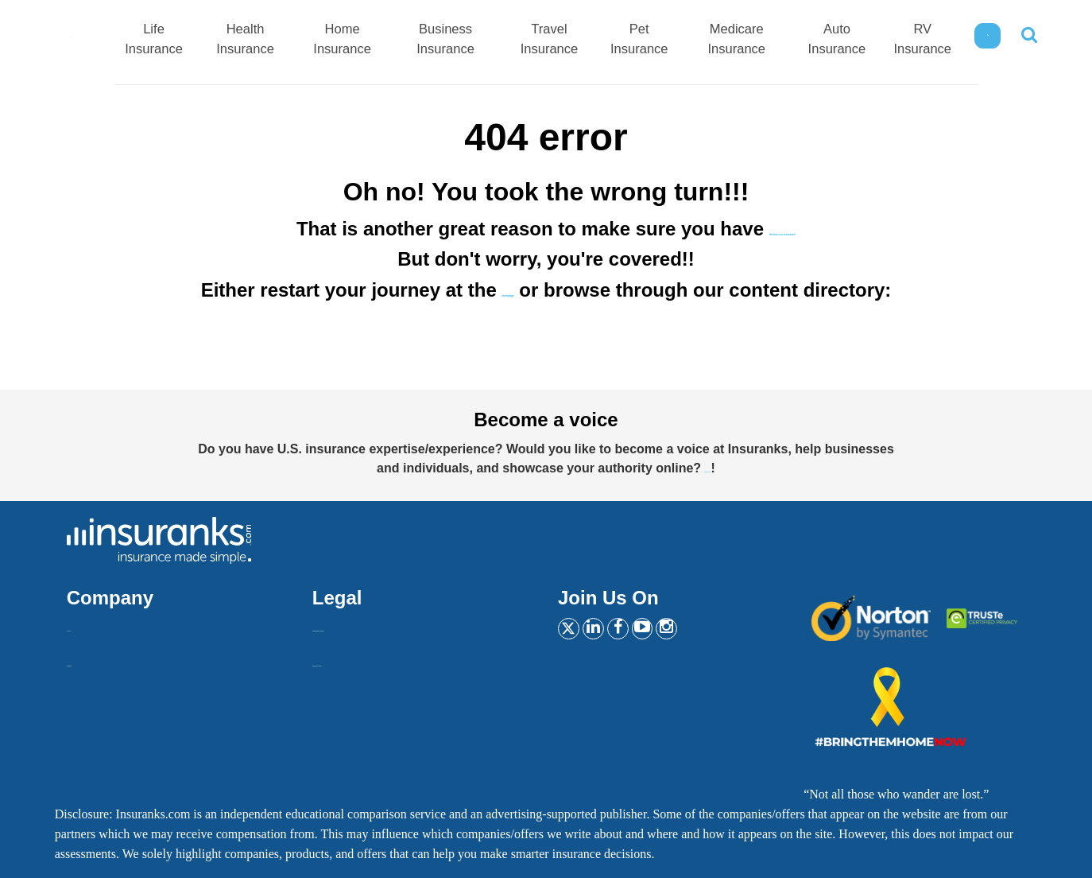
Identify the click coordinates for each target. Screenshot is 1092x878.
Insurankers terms (357, 624)
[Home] (104, 36)
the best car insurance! (782, 228)
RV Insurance (922, 40)
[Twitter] (574, 631)
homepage (508, 290)
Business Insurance (490, 40)
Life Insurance (235, 40)
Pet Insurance (662, 40)
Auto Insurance (839, 40)
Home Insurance (401, 40)
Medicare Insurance (750, 40)
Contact (86, 659)
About (83, 624)
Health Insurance (319, 40)
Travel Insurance (579, 40)
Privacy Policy (349, 659)
